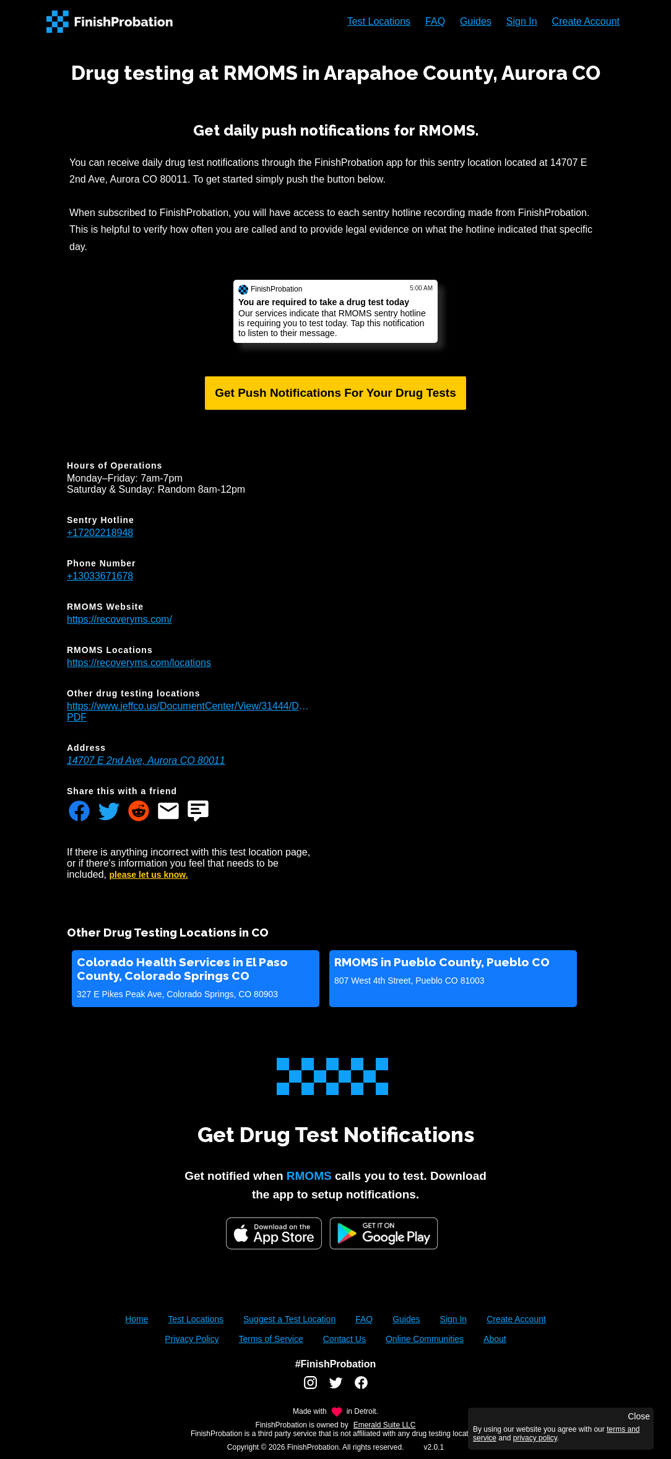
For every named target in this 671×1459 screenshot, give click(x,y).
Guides (475, 21)
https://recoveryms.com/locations (139, 662)
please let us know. (149, 875)
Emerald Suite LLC (384, 1425)
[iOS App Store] (274, 1233)
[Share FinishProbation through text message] (198, 812)
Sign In (521, 21)
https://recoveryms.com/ (119, 619)
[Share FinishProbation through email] (168, 812)
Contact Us (344, 1339)
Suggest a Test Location (289, 1319)
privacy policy (535, 1438)
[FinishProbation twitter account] (336, 1387)
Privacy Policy (192, 1339)
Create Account (586, 21)
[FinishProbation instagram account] (310, 1387)
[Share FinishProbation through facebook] (79, 812)
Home (136, 1319)
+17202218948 (100, 532)
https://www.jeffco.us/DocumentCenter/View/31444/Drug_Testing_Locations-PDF (188, 711)
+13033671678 (100, 576)
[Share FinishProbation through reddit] (138, 812)
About (494, 1339)
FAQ (435, 21)
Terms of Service (270, 1339)
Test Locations (378, 21)
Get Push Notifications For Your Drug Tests (335, 392)
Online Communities (425, 1339)
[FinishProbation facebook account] (361, 1387)
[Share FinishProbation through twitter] (109, 812)
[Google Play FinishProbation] (384, 1235)
